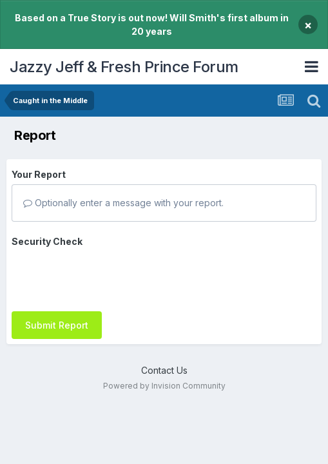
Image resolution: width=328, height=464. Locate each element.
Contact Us (164, 361)
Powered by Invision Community (164, 378)
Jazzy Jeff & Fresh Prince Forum (124, 66)
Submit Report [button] (56, 274)
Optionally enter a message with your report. (123, 202)
